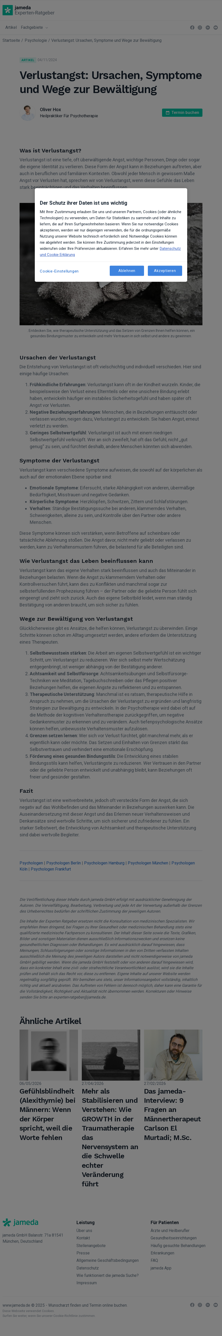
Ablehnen (126, 270)
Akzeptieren (165, 270)
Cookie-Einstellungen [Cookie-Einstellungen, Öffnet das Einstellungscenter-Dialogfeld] (59, 271)
